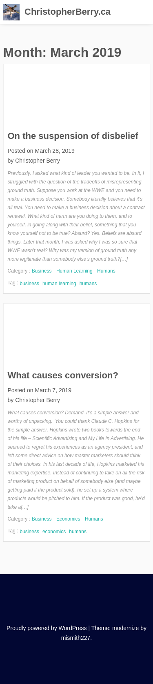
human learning (59, 283)
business (29, 283)
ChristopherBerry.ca (67, 12)
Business (42, 271)
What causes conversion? (63, 375)
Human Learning (74, 271)
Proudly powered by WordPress (47, 628)
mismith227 (76, 638)
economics (54, 531)
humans (88, 283)
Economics (68, 519)
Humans (106, 271)
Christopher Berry (37, 160)
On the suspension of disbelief (73, 136)
